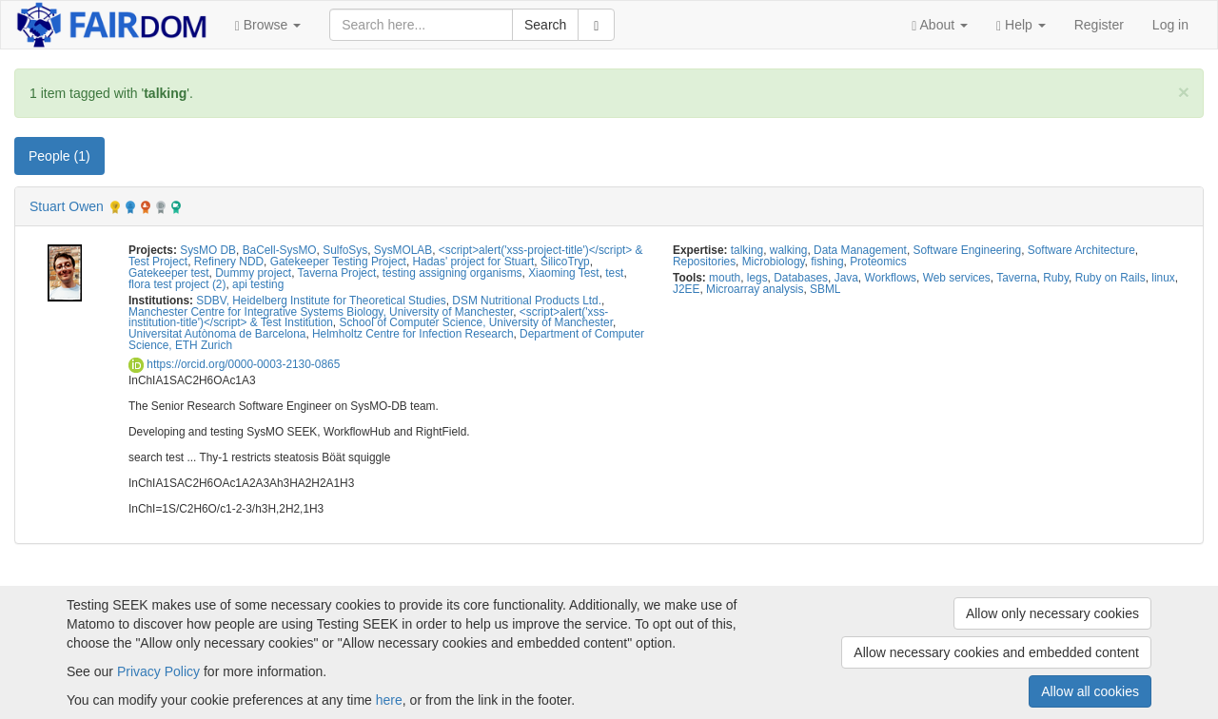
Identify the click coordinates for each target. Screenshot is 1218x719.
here (389, 700)
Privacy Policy (158, 671)
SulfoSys (345, 250)
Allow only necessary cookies (1052, 613)
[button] (268, 25)
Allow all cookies (1090, 691)
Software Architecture (1081, 250)
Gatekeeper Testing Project (338, 261)
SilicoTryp (565, 261)
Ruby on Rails (1110, 277)
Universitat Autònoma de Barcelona (216, 333)
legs (757, 277)
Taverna (1016, 277)
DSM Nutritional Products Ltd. (526, 300)
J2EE (686, 289)
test (614, 273)
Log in (1170, 24)
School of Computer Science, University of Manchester (476, 322)
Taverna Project (337, 273)
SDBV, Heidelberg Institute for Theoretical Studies (320, 300)
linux (1162, 277)
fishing (827, 261)
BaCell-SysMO (280, 250)
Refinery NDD (229, 261)
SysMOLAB (403, 250)
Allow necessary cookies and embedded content (996, 652)
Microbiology (773, 261)
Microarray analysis (754, 289)
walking (789, 250)
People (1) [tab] (59, 156)
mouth (724, 277)
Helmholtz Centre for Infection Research (412, 333)
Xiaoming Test (563, 273)
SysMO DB (208, 250)
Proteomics (878, 261)
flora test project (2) (177, 284)
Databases (801, 277)
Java (846, 277)
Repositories (704, 261)
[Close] (1183, 92)
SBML (825, 289)
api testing (258, 284)
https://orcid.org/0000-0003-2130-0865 (234, 364)
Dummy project (253, 273)
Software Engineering (968, 250)
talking (747, 250)
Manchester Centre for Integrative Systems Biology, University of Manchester (320, 312)
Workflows (890, 277)
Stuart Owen (66, 206)
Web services (957, 277)
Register (1099, 24)
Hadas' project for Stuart (474, 261)
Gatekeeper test (168, 273)
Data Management (860, 250)
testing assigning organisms (452, 273)
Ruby (1056, 277)
